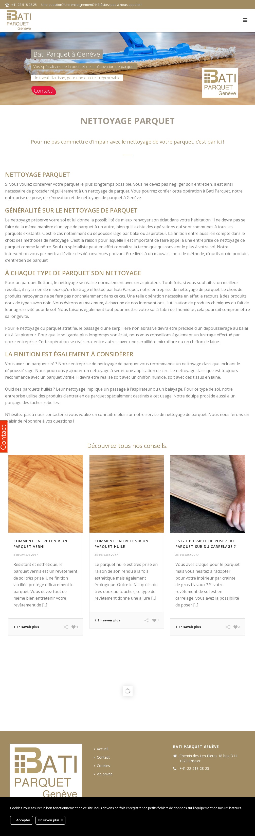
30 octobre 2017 (106, 554)
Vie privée (103, 774)
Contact (102, 757)
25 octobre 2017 (187, 554)
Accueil (101, 748)
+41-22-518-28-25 (24, 4)
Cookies (102, 765)
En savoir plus (26, 627)
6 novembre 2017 (25, 554)
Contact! (43, 90)
